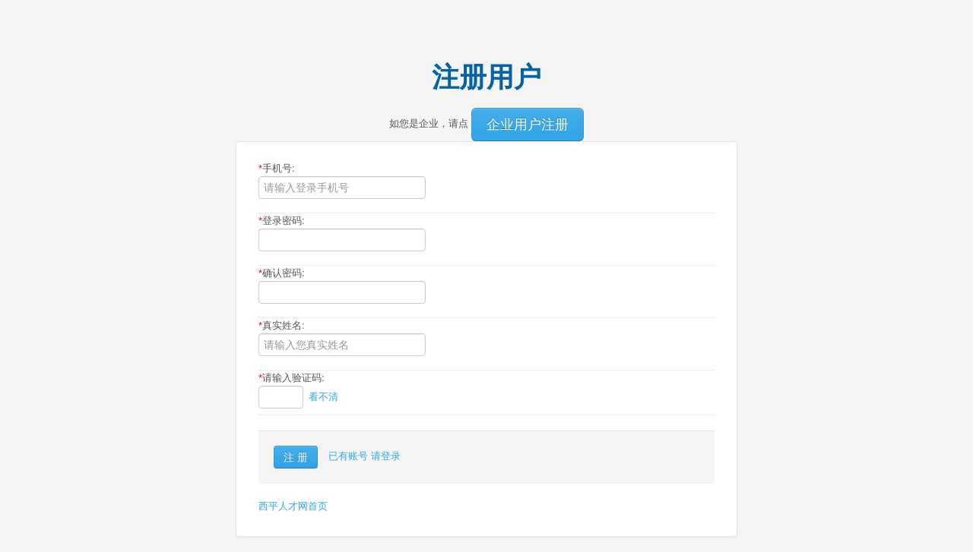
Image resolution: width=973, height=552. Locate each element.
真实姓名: (281, 325)
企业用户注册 (527, 124)
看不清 (323, 396)
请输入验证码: (291, 377)
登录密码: (281, 220)
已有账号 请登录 (364, 456)
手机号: (276, 168)
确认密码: (281, 273)
